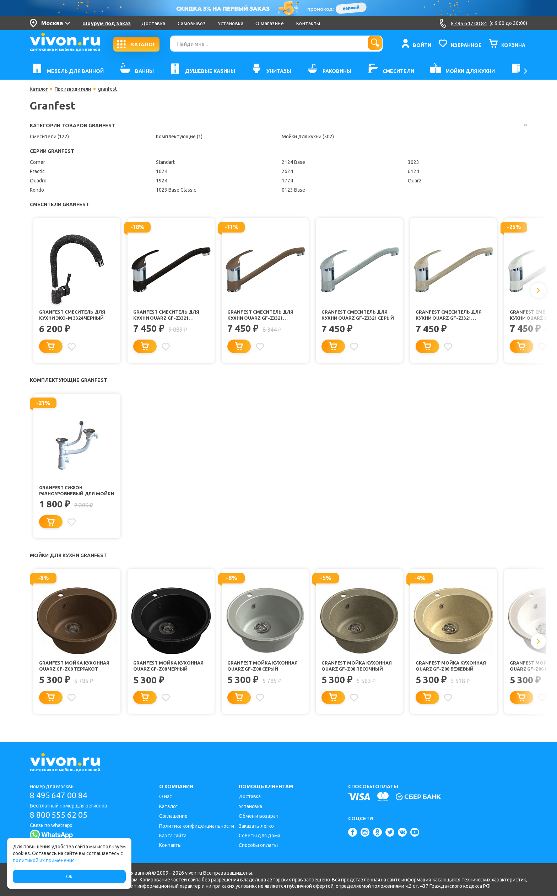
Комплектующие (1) (179, 136)
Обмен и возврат (258, 816)
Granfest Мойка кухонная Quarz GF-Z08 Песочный (358, 673)
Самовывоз (192, 23)
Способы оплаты (258, 845)
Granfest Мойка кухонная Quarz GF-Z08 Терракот (76, 673)
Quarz (415, 180)
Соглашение (173, 816)
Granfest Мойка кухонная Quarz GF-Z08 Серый (264, 673)
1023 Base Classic (176, 190)
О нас (165, 796)
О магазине (269, 23)
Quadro (38, 180)
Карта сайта (172, 835)
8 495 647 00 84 (61, 795)
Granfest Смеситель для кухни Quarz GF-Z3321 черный (168, 315)
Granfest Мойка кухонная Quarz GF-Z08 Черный (170, 673)
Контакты (308, 23)
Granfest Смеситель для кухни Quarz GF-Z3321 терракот (262, 315)
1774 (287, 180)
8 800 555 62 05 (61, 815)
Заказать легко (256, 826)
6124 (413, 171)
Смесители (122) (49, 136)
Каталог (39, 89)
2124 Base (293, 162)
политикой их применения (44, 860)
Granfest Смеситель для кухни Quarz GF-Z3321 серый (357, 315)
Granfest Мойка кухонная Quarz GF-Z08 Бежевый (453, 673)
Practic (37, 171)
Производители (75, 89)
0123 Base (293, 190)
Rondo (37, 190)
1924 (161, 180)
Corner (37, 162)
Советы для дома (259, 835)
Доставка (153, 23)
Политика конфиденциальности (196, 826)
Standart (165, 162)
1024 (161, 171)
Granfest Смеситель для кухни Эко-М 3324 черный (74, 315)
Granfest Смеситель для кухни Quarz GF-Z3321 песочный (451, 315)
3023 (413, 162)
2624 (287, 171)
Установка (230, 23)
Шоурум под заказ (106, 23)
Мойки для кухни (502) (308, 136)
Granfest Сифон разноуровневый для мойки (70, 494)
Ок (69, 876)
